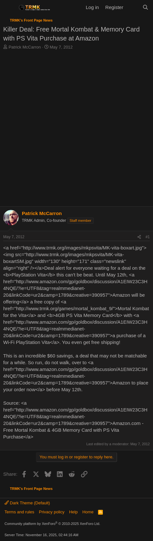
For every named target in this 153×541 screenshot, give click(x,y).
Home (88, 511)
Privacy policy (51, 511)
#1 (148, 237)
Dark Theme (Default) (27, 502)
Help (73, 511)
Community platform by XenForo (52, 524)
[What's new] (132, 7)
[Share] (139, 237)
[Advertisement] (76, 129)
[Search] (145, 7)
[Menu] (8, 7)
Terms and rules (19, 511)
